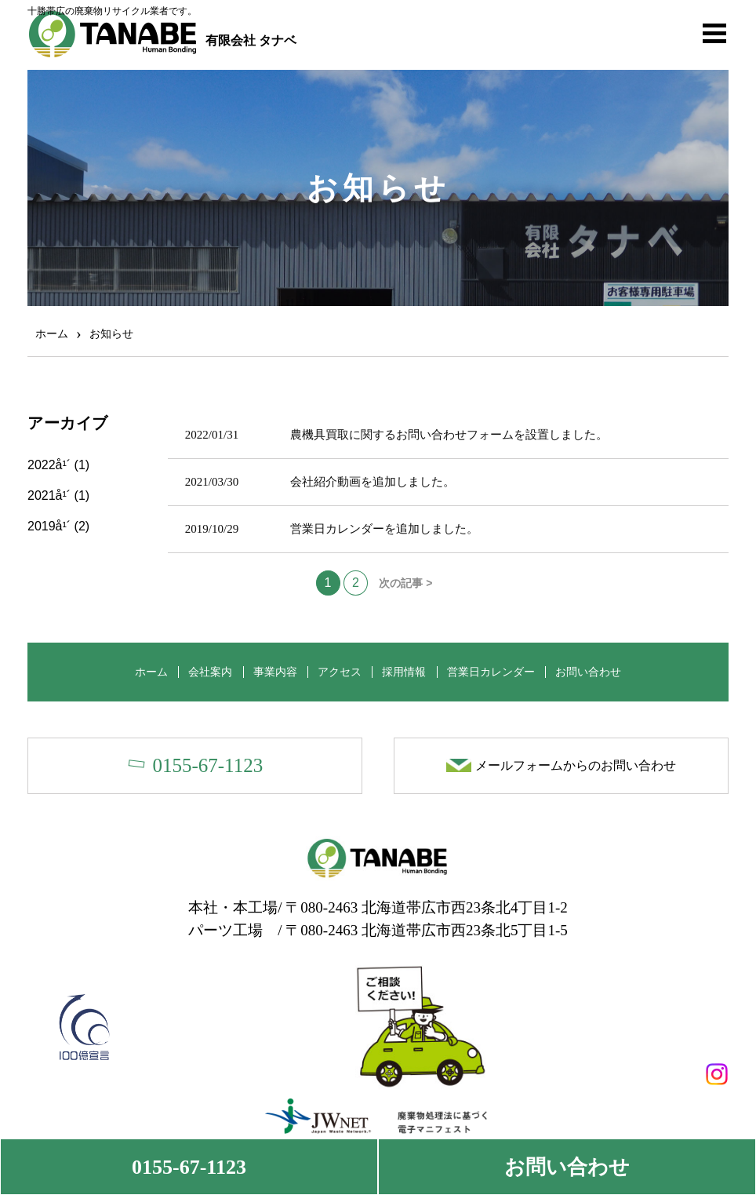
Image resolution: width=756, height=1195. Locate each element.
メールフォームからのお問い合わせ (575, 764)
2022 (41, 464)
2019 (41, 525)
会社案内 (205, 670)
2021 (41, 494)
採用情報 (407, 670)
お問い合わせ (567, 1167)
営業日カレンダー (496, 670)
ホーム (142, 670)
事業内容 (272, 670)
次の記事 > (405, 582)
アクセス (340, 670)
